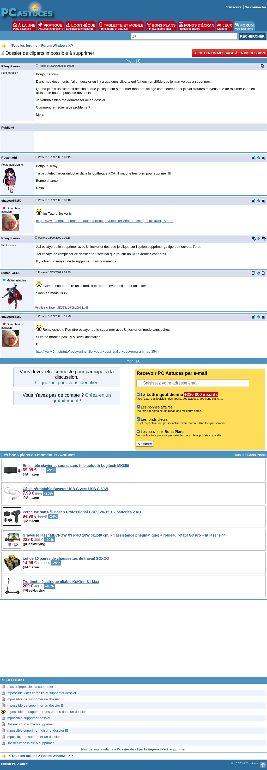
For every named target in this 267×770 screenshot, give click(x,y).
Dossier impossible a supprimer (30, 724)
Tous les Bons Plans (249, 455)
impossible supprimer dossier (28, 718)
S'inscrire (233, 7)
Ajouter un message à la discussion (229, 53)
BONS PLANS (161, 26)
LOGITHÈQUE (80, 26)
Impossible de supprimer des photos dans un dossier (46, 712)
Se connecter (255, 7)
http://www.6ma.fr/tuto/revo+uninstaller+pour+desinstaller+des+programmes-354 (96, 351)
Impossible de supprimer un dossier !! (35, 705)
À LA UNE (24, 26)
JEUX (224, 26)
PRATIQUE (50, 26)
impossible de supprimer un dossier (33, 699)
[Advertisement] (133, 640)
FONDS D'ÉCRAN (196, 26)
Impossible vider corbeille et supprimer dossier (41, 693)
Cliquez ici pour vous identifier (66, 382)
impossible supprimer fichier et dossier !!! (37, 730)
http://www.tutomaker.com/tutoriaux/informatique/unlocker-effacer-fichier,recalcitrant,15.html (104, 221)
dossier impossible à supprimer (30, 687)
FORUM (244, 26)
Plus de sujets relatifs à (133, 749)
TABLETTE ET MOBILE (121, 26)
